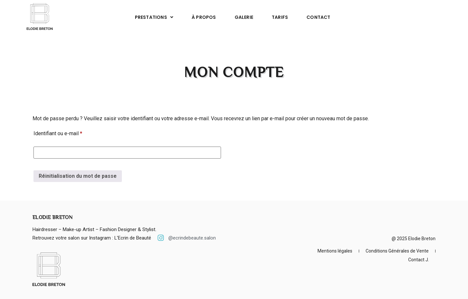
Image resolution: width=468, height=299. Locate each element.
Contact (318, 17)
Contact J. (418, 259)
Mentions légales (335, 251)
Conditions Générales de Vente (397, 251)
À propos (204, 17)
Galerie (244, 17)
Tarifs (280, 17)
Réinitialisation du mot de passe (78, 176)
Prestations (154, 17)
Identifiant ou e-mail (70, 132)
